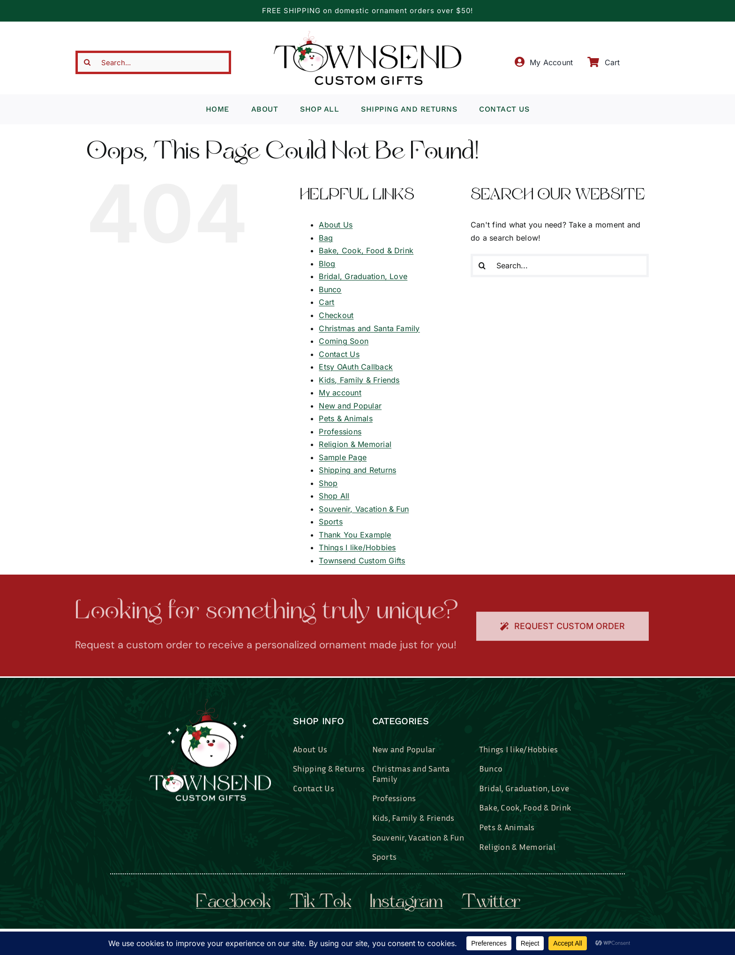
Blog (327, 263)
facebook (233, 902)
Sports (330, 521)
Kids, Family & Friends (359, 380)
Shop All (334, 495)
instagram (406, 902)
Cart (326, 302)
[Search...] (153, 62)
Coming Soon (343, 341)
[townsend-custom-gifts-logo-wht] (210, 702)
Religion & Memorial (355, 444)
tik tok (320, 902)
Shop (328, 483)
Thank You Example (355, 534)
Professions (340, 431)
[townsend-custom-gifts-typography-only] (367, 34)
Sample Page (343, 457)
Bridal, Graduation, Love (363, 276)
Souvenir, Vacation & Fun (364, 509)
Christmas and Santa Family (369, 328)
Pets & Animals (345, 418)
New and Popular (350, 405)
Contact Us (339, 354)
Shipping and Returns (357, 470)
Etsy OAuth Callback (356, 366)
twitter (490, 902)
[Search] (87, 62)
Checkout (336, 315)
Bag (326, 238)
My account (340, 392)
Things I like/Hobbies (357, 547)
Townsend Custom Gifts (362, 560)
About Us (335, 224)
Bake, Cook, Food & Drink (366, 250)
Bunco (330, 289)
